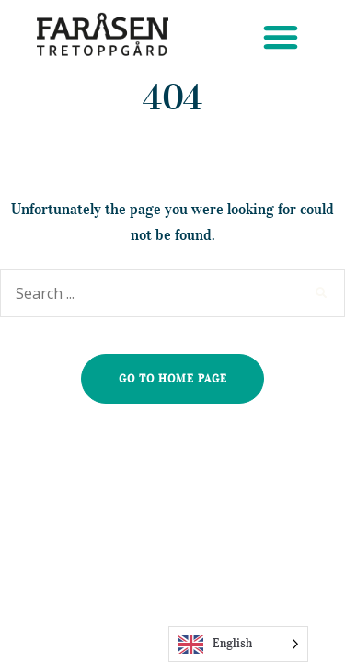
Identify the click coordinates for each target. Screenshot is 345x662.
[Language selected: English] (238, 644)
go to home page (173, 378)
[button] (280, 36)
